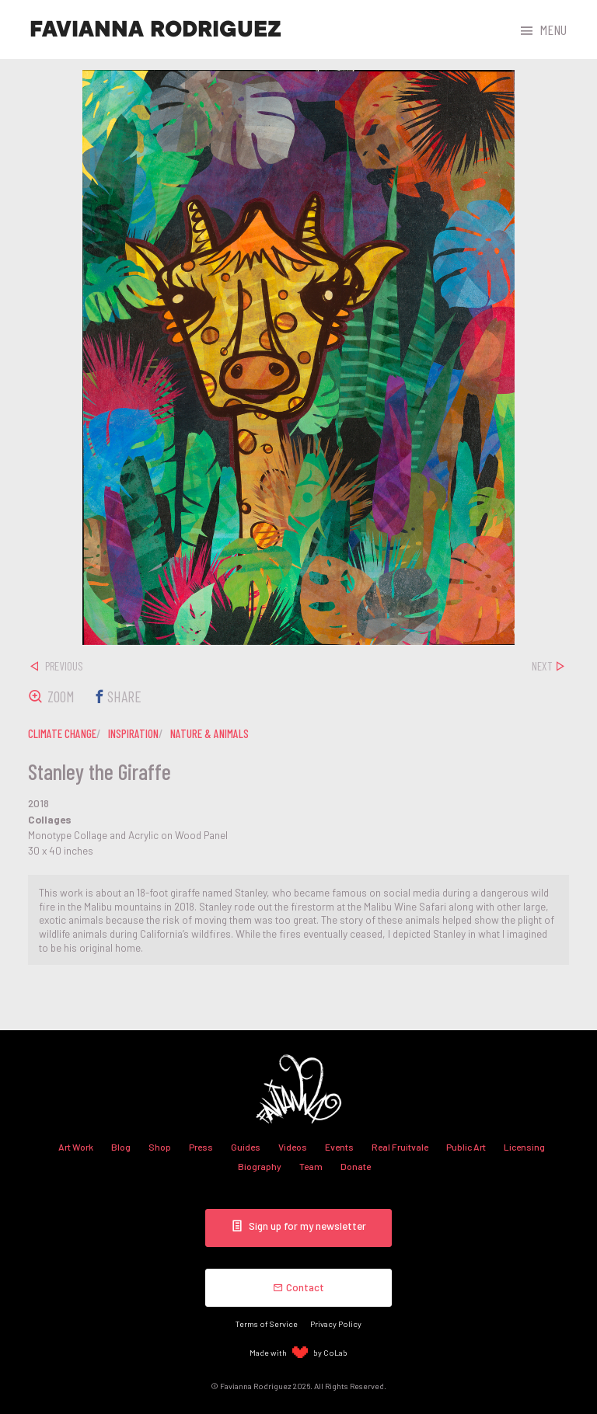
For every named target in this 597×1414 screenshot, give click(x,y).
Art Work (75, 1146)
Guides (245, 1146)
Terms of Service (267, 1323)
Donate (355, 1166)
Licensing (524, 1146)
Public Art (466, 1146)
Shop (159, 1146)
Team (311, 1166)
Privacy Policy (335, 1323)
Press (201, 1146)
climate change (62, 733)
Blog (121, 1146)
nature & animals (209, 733)
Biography (259, 1166)
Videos (292, 1146)
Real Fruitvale (400, 1146)
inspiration (133, 733)
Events (339, 1146)
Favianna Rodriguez (155, 29)
